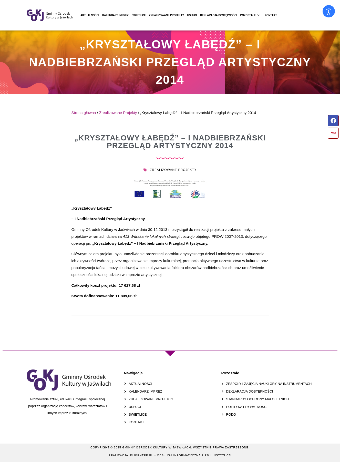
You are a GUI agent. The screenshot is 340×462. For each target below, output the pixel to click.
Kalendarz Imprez (125, 15)
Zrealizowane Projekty (118, 112)
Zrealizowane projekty (189, 15)
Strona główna (83, 112)
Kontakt (317, 15)
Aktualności (93, 15)
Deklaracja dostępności (254, 15)
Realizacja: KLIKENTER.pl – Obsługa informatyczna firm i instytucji (170, 455)
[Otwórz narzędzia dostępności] (329, 11)
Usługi (220, 15)
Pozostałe (293, 15)
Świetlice (154, 15)
